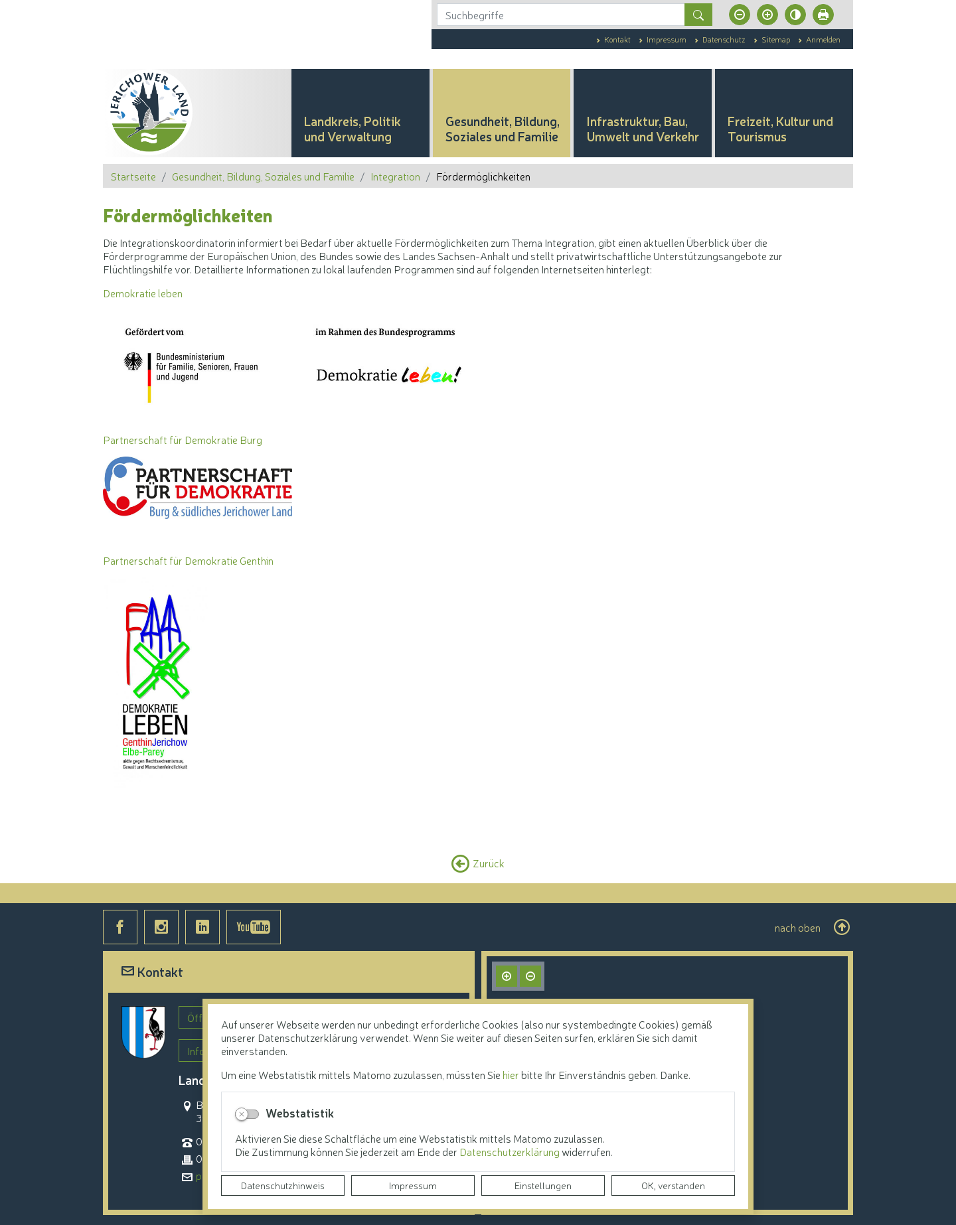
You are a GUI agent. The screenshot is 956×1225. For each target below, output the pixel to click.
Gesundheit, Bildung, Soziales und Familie (263, 176)
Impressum (413, 1185)
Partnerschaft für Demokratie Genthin (188, 560)
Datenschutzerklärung (510, 1151)
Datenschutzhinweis (283, 1185)
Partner (120, 439)
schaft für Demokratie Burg (200, 439)
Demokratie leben (143, 292)
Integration (395, 176)
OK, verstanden (673, 1185)
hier (511, 1074)
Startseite (133, 176)
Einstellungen (543, 1185)
